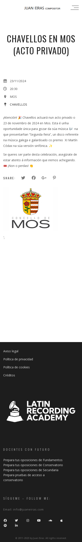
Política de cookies (16, 367)
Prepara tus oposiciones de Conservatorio (33, 465)
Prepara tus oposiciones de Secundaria (30, 470)
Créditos (9, 375)
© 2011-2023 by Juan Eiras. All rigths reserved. (41, 538)
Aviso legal (10, 351)
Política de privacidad (18, 359)
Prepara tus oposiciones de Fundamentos (33, 460)
